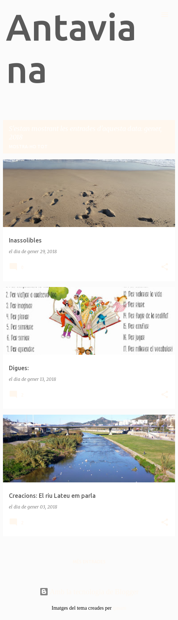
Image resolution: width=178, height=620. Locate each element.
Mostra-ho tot (28, 146)
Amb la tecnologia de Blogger (89, 592)
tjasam (120, 608)
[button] (164, 267)
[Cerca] (150, 15)
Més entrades (89, 561)
